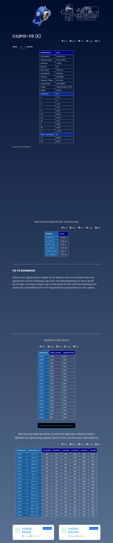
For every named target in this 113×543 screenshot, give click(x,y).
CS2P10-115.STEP (73, 530)
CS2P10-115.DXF (27, 530)
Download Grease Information (56, 425)
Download (47, 528)
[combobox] (22, 47)
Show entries (23, 47)
